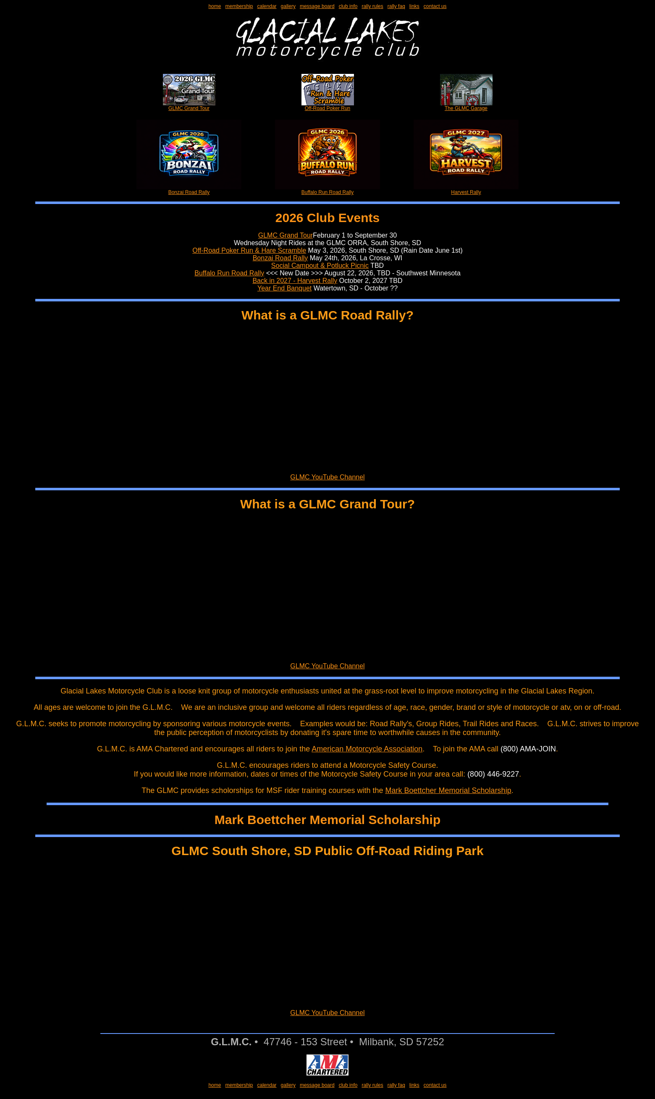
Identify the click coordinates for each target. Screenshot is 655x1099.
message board (317, 6)
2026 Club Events (327, 218)
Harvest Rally (466, 190)
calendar (267, 6)
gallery (288, 6)
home (214, 6)
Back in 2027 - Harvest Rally (294, 280)
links (414, 6)
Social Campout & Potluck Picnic (320, 265)
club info (348, 6)
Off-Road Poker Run (327, 106)
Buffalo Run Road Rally (327, 190)
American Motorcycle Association (367, 749)
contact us (435, 6)
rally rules (372, 6)
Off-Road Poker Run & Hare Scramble (249, 250)
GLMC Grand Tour (189, 106)
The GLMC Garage (466, 106)
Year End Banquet (284, 288)
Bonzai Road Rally (188, 190)
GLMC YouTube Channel (327, 477)
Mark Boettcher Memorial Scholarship (448, 790)
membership (239, 6)
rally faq (396, 6)
